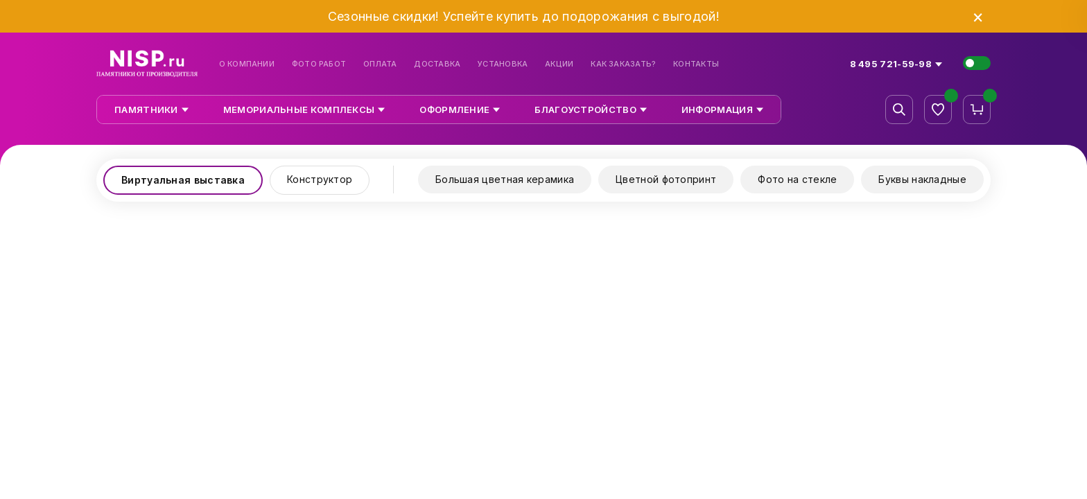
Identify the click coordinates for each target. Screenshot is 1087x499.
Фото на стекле (797, 179)
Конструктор (319, 179)
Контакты (696, 64)
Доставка (437, 64)
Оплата (380, 64)
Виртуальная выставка (183, 180)
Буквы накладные (922, 179)
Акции (559, 64)
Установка (503, 64)
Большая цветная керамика (504, 179)
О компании (247, 64)
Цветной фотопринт (666, 179)
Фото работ (319, 64)
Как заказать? (623, 64)
